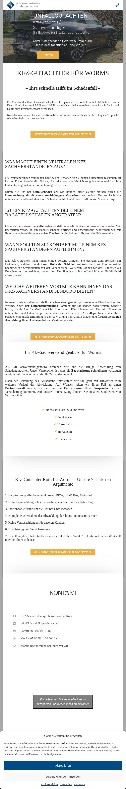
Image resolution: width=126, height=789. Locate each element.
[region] (63, 36)
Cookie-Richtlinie (49, 784)
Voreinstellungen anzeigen (63, 776)
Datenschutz (66, 784)
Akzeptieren (63, 765)
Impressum (79, 784)
